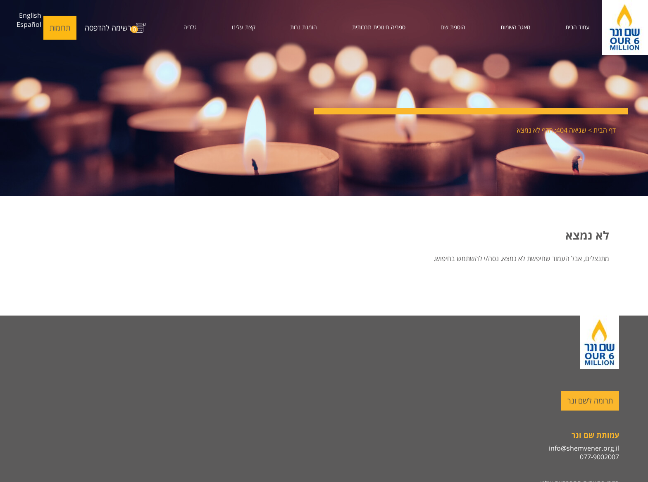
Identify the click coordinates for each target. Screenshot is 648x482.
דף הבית (604, 130)
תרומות (60, 28)
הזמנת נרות (303, 27)
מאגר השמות (515, 27)
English (30, 15)
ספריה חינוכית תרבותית (378, 27)
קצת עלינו (243, 27)
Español (29, 24)
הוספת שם (453, 27)
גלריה (190, 27)
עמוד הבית (577, 27)
